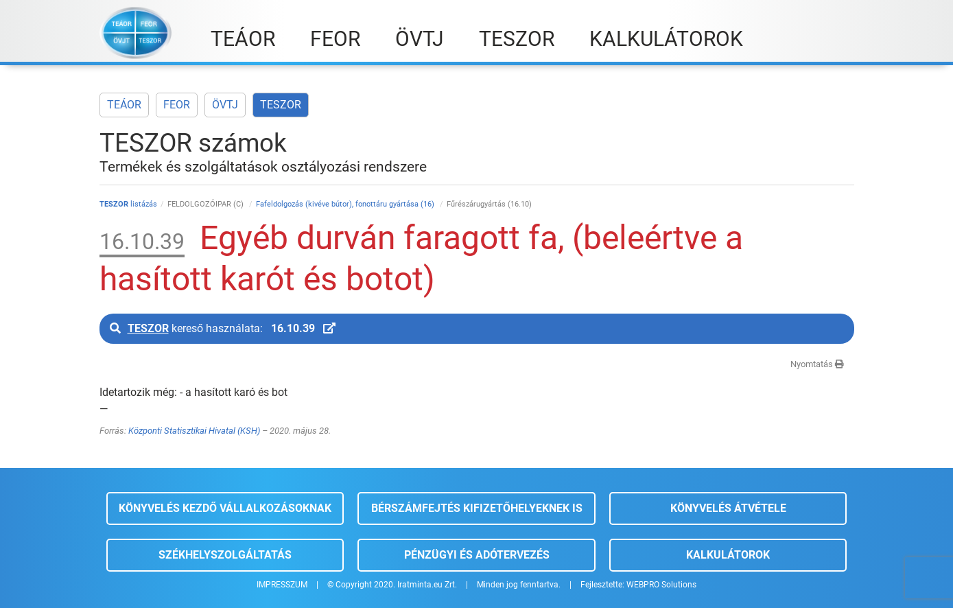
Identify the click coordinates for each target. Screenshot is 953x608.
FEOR (176, 104)
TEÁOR (124, 104)
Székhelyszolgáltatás (225, 554)
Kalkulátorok (728, 554)
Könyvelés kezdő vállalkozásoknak (225, 508)
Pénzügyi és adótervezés (477, 554)
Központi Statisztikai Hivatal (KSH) (194, 430)
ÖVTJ (225, 104)
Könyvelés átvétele (728, 508)
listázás (128, 204)
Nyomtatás (817, 364)
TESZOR (280, 104)
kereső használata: (223, 328)
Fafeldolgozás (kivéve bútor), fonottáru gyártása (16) (346, 204)
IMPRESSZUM (282, 584)
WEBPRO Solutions (661, 584)
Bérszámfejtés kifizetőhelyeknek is (477, 508)
